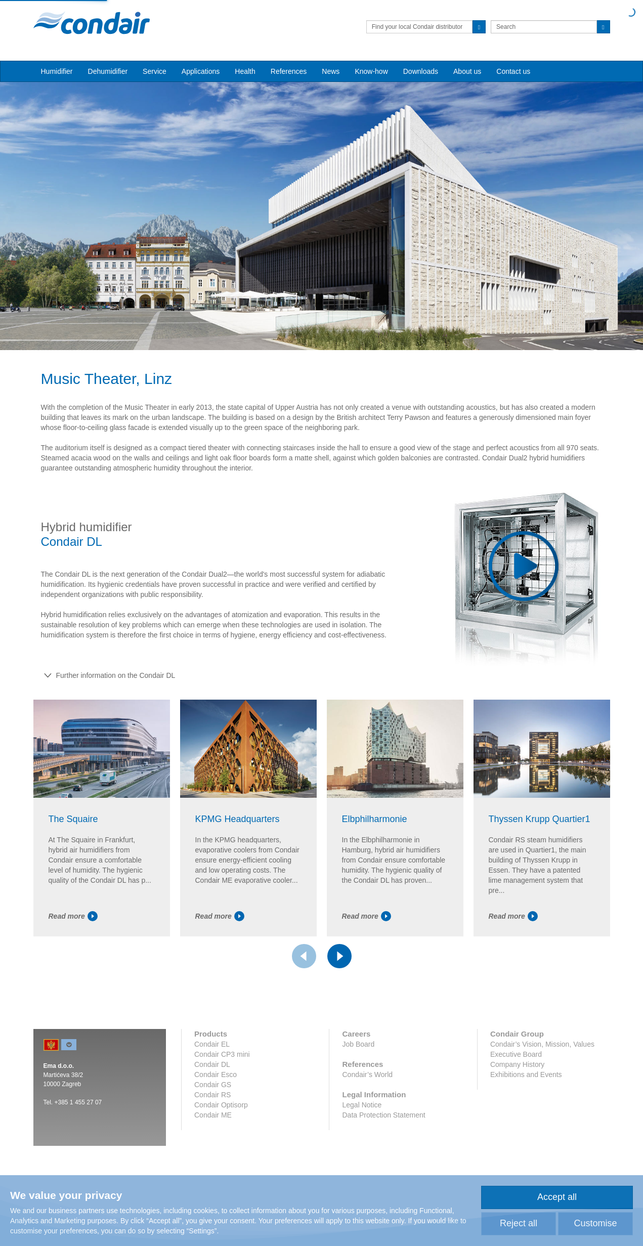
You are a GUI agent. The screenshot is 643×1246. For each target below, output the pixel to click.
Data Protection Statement (383, 1115)
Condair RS (212, 1095)
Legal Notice (361, 1105)
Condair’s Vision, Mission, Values (542, 1044)
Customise (595, 1223)
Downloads (420, 71)
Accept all (557, 1197)
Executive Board (516, 1054)
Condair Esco (215, 1074)
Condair (91, 22)
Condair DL (212, 1064)
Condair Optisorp (221, 1105)
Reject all (518, 1223)
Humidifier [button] (57, 71)
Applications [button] (201, 71)
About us (467, 71)
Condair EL (212, 1044)
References (289, 71)
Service (154, 71)
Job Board (358, 1044)
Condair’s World (367, 1074)
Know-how (371, 71)
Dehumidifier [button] (108, 71)
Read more (73, 916)
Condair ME (213, 1115)
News (330, 71)
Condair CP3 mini (222, 1054)
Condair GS (212, 1085)
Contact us (513, 71)
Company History (517, 1064)
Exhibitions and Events (526, 1074)
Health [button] (245, 71)
